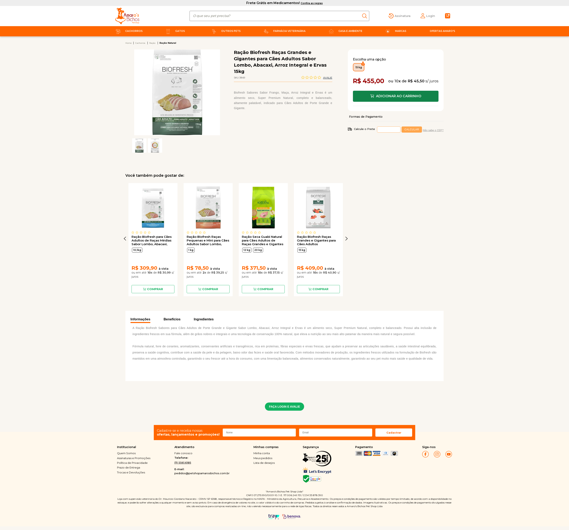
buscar (365, 15)
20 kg (258, 250)
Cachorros (128, 31)
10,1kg (137, 250)
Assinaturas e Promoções (133, 458)
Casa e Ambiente (344, 31)
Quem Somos (126, 453)
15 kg (302, 250)
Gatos (174, 31)
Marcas (395, 31)
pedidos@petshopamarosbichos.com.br (202, 473)
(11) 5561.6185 (182, 462)
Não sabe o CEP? (433, 130)
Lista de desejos (264, 462)
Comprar (155, 289)
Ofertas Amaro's (442, 30)
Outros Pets (225, 31)
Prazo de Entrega (128, 467)
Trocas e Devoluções (131, 472)
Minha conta (261, 453)
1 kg (190, 250)
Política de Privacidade (132, 462)
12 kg (246, 250)
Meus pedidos (262, 458)
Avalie (327, 77)
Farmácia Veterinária (284, 31)
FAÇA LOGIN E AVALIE (284, 406)
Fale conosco (183, 453)
